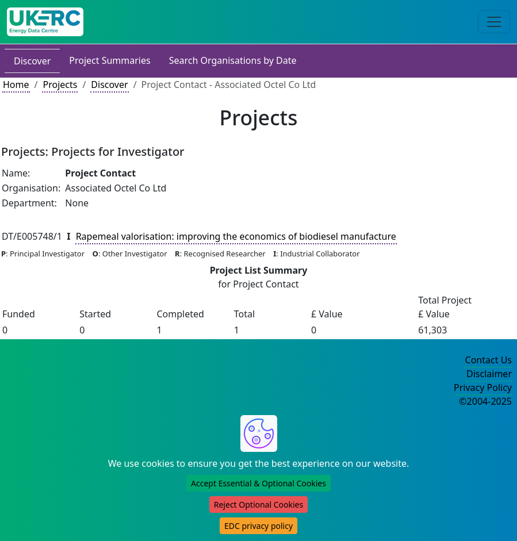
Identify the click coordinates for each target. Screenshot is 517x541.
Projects (60, 84)
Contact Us (488, 360)
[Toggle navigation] (494, 21)
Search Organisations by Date (233, 60)
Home (16, 84)
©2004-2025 (485, 401)
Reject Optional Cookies (258, 504)
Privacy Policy (483, 387)
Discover (32, 61)
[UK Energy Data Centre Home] (45, 22)
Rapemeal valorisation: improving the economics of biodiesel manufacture (236, 236)
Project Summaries (109, 60)
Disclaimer (489, 373)
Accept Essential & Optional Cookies (258, 483)
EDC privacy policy (258, 525)
